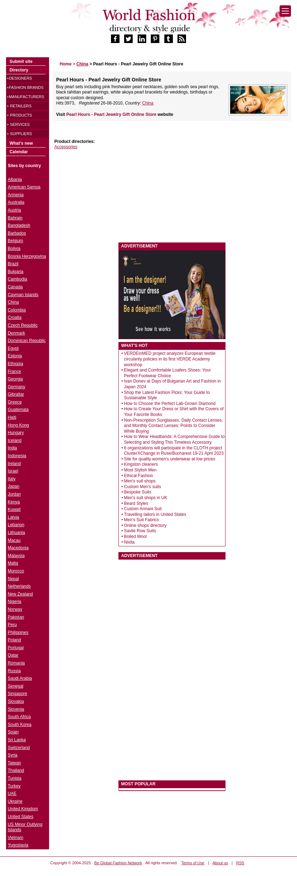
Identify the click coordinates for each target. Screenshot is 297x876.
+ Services (18, 124)
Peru (12, 624)
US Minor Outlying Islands (25, 827)
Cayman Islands (23, 294)
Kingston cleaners (141, 464)
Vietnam (15, 837)
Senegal (15, 686)
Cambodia (17, 279)
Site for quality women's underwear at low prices (169, 458)
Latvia (13, 517)
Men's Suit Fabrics (141, 519)
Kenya (14, 502)
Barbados (17, 233)
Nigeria (14, 601)
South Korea (20, 724)
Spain (13, 732)
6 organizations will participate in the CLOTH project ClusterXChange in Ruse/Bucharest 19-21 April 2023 (174, 450)
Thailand (16, 770)
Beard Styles (136, 503)
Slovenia (16, 709)
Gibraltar (16, 394)
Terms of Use (193, 863)
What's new (21, 143)
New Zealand (20, 594)
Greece (15, 402)
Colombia (17, 310)
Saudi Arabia (20, 678)
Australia (16, 202)
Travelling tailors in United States (155, 514)
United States (20, 816)
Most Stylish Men (140, 470)
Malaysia (16, 555)
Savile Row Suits (140, 530)
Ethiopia (15, 363)
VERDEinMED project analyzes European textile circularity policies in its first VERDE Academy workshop (170, 359)
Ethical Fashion (138, 475)
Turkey (14, 786)
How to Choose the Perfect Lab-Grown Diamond (170, 403)
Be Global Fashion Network (118, 863)
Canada (15, 286)
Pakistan (16, 617)
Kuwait (14, 509)
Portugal (16, 647)
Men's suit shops (140, 481)
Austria (14, 210)
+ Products (19, 115)
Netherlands (19, 586)
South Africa (19, 716)
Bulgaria (15, 271)
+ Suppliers (19, 134)
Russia (14, 670)
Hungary (16, 432)
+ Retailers (19, 106)
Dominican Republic (27, 340)
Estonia (15, 355)
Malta (13, 563)
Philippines (18, 632)
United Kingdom (23, 808)
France (14, 371)
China (147, 103)
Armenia (16, 194)
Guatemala (18, 409)
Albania (15, 179)
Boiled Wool (135, 536)
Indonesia (17, 455)
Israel (13, 471)
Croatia (15, 317)
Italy (12, 478)
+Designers (19, 78)
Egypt (13, 348)
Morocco (16, 570)
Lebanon (16, 524)
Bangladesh (19, 225)
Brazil (13, 263)
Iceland (15, 440)
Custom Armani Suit (143, 508)
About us (220, 863)
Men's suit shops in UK (146, 497)
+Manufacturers (25, 97)
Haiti (12, 417)
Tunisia (14, 778)
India (12, 447)
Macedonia (18, 547)
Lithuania (16, 532)
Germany (16, 386)
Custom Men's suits (142, 486)
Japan (14, 486)
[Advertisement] (106, 196)
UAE (12, 793)
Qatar (13, 655)
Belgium (15, 240)
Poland (14, 639)
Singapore (17, 693)
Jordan (14, 494)
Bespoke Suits (138, 492)
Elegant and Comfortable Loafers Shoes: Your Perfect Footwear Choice (167, 373)
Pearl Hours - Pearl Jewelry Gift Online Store (112, 114)
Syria (12, 755)
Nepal (13, 578)
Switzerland (19, 747)
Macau (14, 540)
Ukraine (15, 801)
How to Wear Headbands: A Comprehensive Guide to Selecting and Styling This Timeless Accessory (174, 439)
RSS (240, 863)
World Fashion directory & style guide (148, 21)
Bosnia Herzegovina (27, 256)
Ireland (14, 463)
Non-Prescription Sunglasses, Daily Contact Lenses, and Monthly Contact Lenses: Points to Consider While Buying (173, 426)
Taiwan (14, 762)
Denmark (16, 333)
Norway (15, 609)
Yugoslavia (18, 845)
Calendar (19, 151)
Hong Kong (18, 425)
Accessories (66, 146)
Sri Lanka (17, 739)
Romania (16, 663)
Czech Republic (23, 325)
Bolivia (14, 248)
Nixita (129, 542)
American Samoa (24, 187)
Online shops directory (145, 525)
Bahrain (15, 217)
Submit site (21, 61)
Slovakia (16, 701)
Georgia (15, 378)
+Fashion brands (25, 87)
